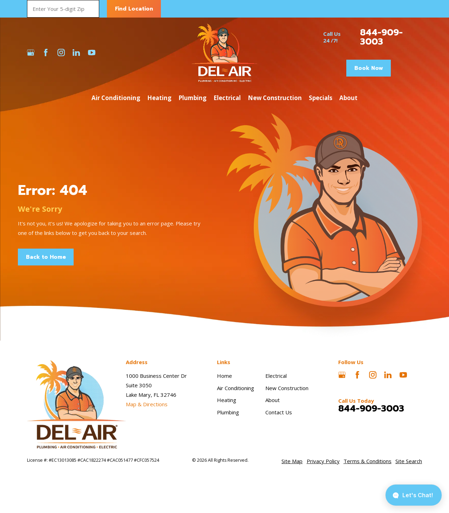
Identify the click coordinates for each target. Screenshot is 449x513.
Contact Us (278, 412)
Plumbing (228, 412)
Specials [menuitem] (320, 98)
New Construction (286, 388)
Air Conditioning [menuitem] (115, 98)
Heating (226, 399)
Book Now (368, 68)
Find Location (134, 9)
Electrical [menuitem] (227, 98)
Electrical (276, 375)
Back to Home (46, 257)
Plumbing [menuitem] (192, 98)
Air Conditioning (235, 388)
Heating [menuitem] (159, 98)
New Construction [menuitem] (275, 98)
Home (224, 375)
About (272, 399)
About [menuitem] (348, 98)
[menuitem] (291, 461)
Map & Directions (147, 404)
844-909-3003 (381, 37)
